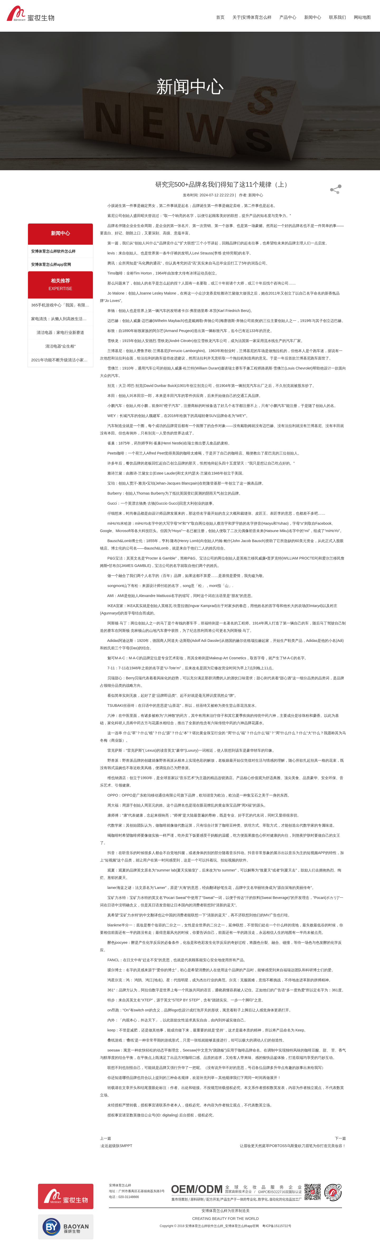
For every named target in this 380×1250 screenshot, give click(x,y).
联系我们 (337, 16)
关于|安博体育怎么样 (252, 16)
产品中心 (287, 16)
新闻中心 (312, 16)
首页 (220, 16)
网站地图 (362, 16)
